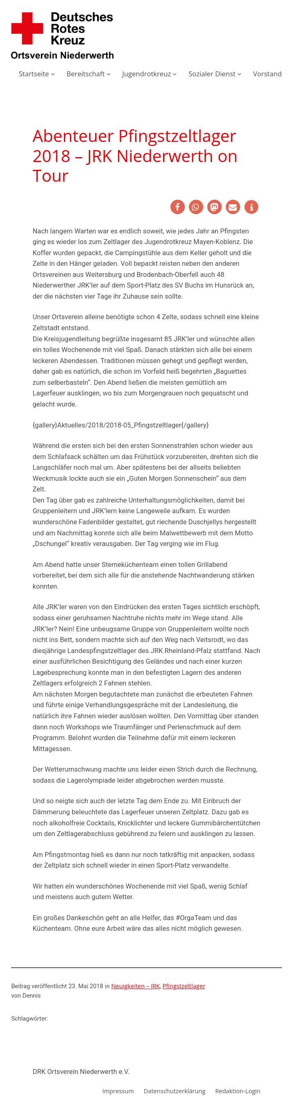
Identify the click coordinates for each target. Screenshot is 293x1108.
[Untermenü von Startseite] (53, 74)
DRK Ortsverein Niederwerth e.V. (81, 1072)
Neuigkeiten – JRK (135, 986)
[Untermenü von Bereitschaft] (109, 74)
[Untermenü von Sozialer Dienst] (239, 74)
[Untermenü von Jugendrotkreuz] (175, 74)
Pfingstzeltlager (184, 986)
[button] (177, 207)
